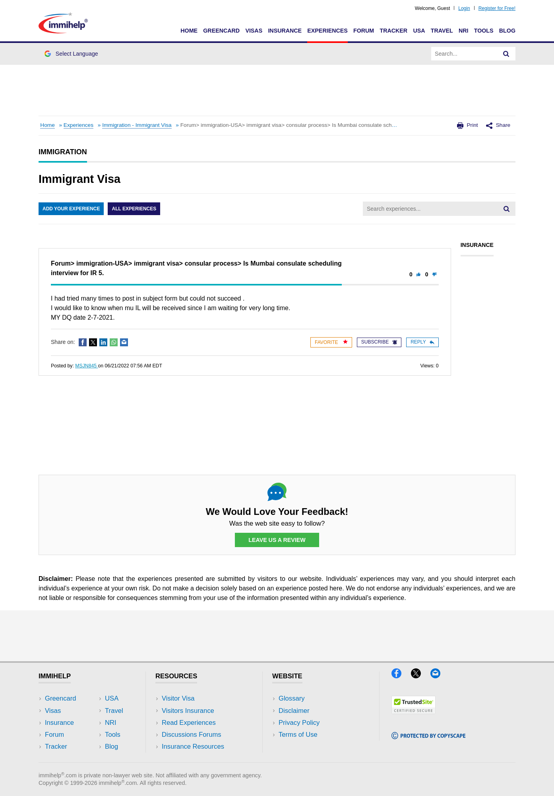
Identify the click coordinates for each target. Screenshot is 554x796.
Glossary (292, 698)
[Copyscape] (428, 736)
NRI (464, 30)
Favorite (331, 342)
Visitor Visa (178, 698)
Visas (253, 30)
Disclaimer (294, 710)
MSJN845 (86, 366)
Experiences (327, 30)
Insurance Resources (193, 746)
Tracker (393, 30)
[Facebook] (401, 676)
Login (464, 8)
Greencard (221, 30)
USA (419, 30)
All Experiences (134, 209)
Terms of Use (298, 734)
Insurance (285, 30)
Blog (507, 30)
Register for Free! (496, 8)
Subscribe (379, 342)
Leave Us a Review (277, 540)
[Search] (506, 53)
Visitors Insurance (188, 710)
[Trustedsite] (413, 711)
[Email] (439, 676)
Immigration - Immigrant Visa (137, 125)
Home (189, 30)
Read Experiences (189, 722)
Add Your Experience (71, 209)
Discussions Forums (191, 734)
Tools (484, 30)
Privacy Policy (299, 722)
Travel (442, 30)
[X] (420, 676)
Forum (363, 30)
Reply (422, 342)
